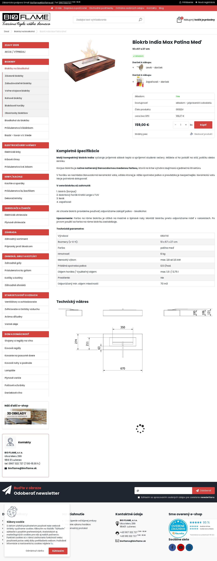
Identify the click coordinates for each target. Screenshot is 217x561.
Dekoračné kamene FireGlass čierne (193, 434)
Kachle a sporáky (15, 183)
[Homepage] (52, 8)
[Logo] (26, 20)
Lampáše (10, 370)
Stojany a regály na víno (19, 340)
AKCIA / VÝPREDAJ (15, 51)
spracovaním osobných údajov (169, 497)
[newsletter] (203, 490)
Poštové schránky (15, 385)
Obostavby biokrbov (16, 113)
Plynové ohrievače (15, 222)
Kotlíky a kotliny (14, 277)
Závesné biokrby (14, 75)
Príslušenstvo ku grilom (18, 270)
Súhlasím (58, 551)
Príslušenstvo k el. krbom (19, 166)
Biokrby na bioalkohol (24, 31)
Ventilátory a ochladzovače (21, 301)
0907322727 (65, 2)
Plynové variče (13, 377)
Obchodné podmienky (101, 8)
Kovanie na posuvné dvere (20, 355)
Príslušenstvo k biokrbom (19, 127)
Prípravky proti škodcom (19, 246)
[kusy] (180, 124)
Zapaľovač (144, 432)
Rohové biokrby (13, 98)
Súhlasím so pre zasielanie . (178, 497)
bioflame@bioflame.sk (41, 2)
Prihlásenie (187, 2)
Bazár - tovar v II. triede (18, 135)
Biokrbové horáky (14, 105)
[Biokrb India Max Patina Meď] (90, 61)
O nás (58, 8)
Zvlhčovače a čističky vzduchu (22, 309)
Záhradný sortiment (16, 238)
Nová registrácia (206, 2)
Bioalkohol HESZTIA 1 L (71, 432)
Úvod (6, 31)
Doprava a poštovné (75, 8)
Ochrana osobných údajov (130, 8)
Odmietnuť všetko (35, 550)
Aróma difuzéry (13, 316)
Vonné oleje (11, 324)
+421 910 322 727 (128, 536)
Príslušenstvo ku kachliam (20, 190)
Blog (161, 8)
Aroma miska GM (108, 432)
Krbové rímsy (12, 159)
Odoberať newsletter (36, 493)
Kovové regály (13, 348)
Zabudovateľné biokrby (18, 83)
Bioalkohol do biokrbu (17, 120)
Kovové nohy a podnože (18, 363)
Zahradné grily (13, 263)
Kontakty (152, 8)
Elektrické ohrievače (16, 214)
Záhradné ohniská (15, 285)
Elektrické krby (13, 151)
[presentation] (58, 426)
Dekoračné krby (13, 198)
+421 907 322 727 (128, 532)
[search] (140, 21)
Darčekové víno (13, 392)
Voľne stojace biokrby (17, 90)
